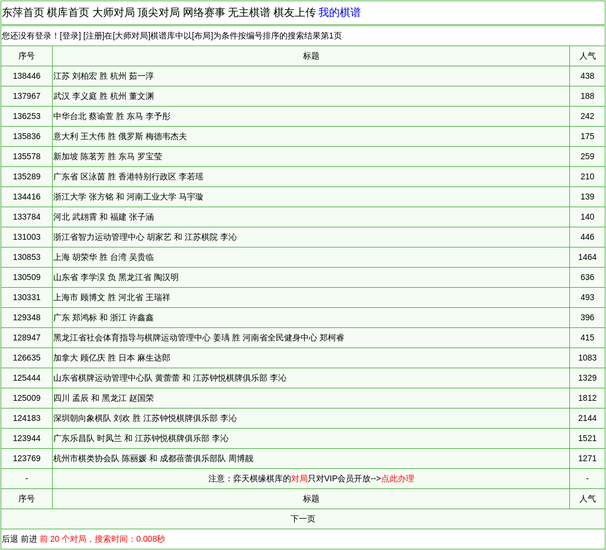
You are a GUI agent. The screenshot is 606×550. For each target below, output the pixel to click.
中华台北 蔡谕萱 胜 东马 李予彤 (111, 116)
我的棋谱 (339, 12)
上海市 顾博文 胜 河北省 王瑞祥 (111, 297)
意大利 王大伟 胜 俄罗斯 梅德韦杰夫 (120, 136)
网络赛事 (204, 12)
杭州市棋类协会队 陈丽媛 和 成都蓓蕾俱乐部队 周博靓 (153, 458)
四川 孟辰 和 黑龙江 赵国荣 (103, 398)
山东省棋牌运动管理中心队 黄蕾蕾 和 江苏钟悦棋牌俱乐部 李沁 (169, 377)
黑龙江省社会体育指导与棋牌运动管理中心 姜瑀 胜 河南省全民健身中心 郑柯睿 (198, 337)
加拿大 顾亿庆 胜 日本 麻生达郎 (111, 357)
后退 (10, 538)
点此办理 (397, 478)
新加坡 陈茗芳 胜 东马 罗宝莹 (107, 156)
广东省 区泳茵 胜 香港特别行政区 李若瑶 (128, 176)
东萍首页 (23, 12)
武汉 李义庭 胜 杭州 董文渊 (103, 96)
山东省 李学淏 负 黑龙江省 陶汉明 (116, 277)
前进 (29, 538)
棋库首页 (68, 12)
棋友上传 (294, 12)
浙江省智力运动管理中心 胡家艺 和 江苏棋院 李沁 (145, 237)
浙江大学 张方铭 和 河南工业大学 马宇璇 (128, 196)
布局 (202, 35)
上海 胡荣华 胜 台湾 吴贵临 (103, 257)
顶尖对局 (158, 12)
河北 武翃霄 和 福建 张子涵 (103, 216)
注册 (94, 35)
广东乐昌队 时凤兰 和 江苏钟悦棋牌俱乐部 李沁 (140, 438)
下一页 (303, 518)
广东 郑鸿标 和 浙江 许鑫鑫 (103, 317)
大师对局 (113, 12)
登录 (70, 35)
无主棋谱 (249, 12)
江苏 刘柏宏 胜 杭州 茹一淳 (103, 76)
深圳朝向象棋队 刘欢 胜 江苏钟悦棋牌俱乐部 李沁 (145, 418)
